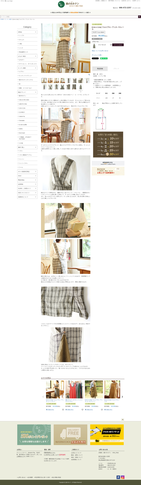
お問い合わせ (22, 477)
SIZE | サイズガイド (23, 192)
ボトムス (21, 39)
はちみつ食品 (22, 56)
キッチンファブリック (25, 75)
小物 (20, 43)
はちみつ (21, 59)
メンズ (21, 48)
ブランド (116, 68)
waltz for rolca (23, 104)
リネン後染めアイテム (25, 155)
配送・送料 (47, 449)
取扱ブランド (22, 92)
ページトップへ (122, 419)
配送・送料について (77, 455)
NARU (21, 129)
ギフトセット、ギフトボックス (28, 64)
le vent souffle (23, 124)
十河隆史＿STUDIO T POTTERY (25, 138)
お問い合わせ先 (103, 449)
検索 (139, 16)
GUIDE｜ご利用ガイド (24, 188)
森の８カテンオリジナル (26, 79)
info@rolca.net (112, 463)
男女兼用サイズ (23, 52)
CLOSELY (22, 112)
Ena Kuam (22, 133)
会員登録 (20, 184)
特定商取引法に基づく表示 (42, 477)
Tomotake (22, 120)
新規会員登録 (74, 12)
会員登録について (76, 459)
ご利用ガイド (20, 456)
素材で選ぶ (21, 147)
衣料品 (20, 32)
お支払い (19, 449)
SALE (19, 175)
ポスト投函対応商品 (23, 171)
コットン (21, 159)
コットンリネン (23, 163)
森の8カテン (22, 95)
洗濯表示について (23, 197)
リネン (21, 150)
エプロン (21, 71)
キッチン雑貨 (8, 19)
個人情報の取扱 (56, 477)
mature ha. (22, 116)
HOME (2, 19)
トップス (21, 35)
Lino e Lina (22, 108)
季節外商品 (21, 180)
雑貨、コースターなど (25, 88)
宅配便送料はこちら (49, 452)
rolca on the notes (24, 100)
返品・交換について (77, 457)
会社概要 (30, 477)
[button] (43, 397)
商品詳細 (100, 68)
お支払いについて (76, 453)
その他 (21, 143)
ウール (21, 167)
